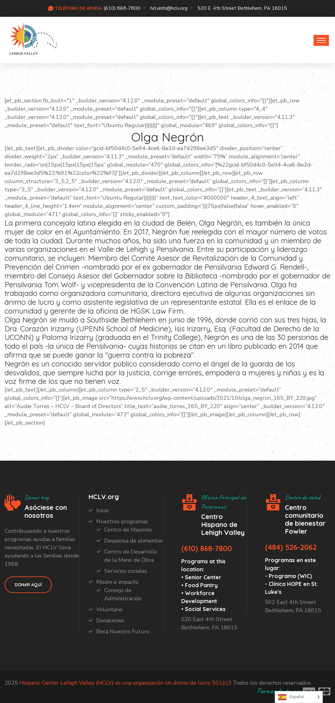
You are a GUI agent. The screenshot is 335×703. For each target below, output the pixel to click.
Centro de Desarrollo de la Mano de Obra (130, 556)
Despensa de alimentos (133, 540)
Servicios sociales (125, 571)
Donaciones (110, 620)
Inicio (102, 510)
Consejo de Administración (123, 594)
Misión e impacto (117, 582)
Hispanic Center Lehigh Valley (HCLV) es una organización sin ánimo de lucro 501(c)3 (125, 682)
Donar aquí (28, 584)
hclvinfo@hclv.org (168, 8)
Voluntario (109, 609)
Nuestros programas (122, 521)
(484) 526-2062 (291, 547)
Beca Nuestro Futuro (122, 631)
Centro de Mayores (128, 529)
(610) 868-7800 (122, 8)
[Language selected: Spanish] (299, 697)
